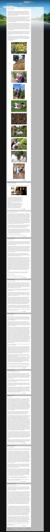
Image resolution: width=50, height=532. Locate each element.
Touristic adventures (11, 9)
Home (19, 528)
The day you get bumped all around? (13, 371)
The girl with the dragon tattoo (12, 485)
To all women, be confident (12, 183)
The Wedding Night (11, 447)
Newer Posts (10, 528)
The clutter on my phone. (11, 281)
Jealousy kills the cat (11, 239)
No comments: (18, 277)
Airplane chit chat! (10, 315)
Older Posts (28, 528)
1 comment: (18, 481)
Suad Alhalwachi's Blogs (13, 3)
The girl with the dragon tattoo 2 (13, 212)
